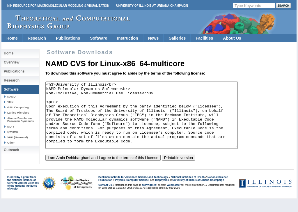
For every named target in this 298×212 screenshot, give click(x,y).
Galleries (177, 38)
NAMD (11, 96)
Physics (120, 193)
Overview (11, 62)
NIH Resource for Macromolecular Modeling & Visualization (58, 5)
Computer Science (137, 193)
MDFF (11, 126)
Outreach (11, 150)
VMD (10, 101)
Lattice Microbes (18, 112)
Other (11, 142)
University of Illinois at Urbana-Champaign (152, 5)
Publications (68, 38)
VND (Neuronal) (17, 137)
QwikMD (12, 131)
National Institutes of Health (188, 190)
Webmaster (173, 198)
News (153, 38)
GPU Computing (18, 107)
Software (98, 38)
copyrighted (149, 198)
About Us (232, 38)
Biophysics (162, 193)
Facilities (204, 38)
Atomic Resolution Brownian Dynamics (20, 119)
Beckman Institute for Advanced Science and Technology (133, 190)
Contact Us (105, 198)
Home (12, 38)
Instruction (127, 38)
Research (37, 38)
